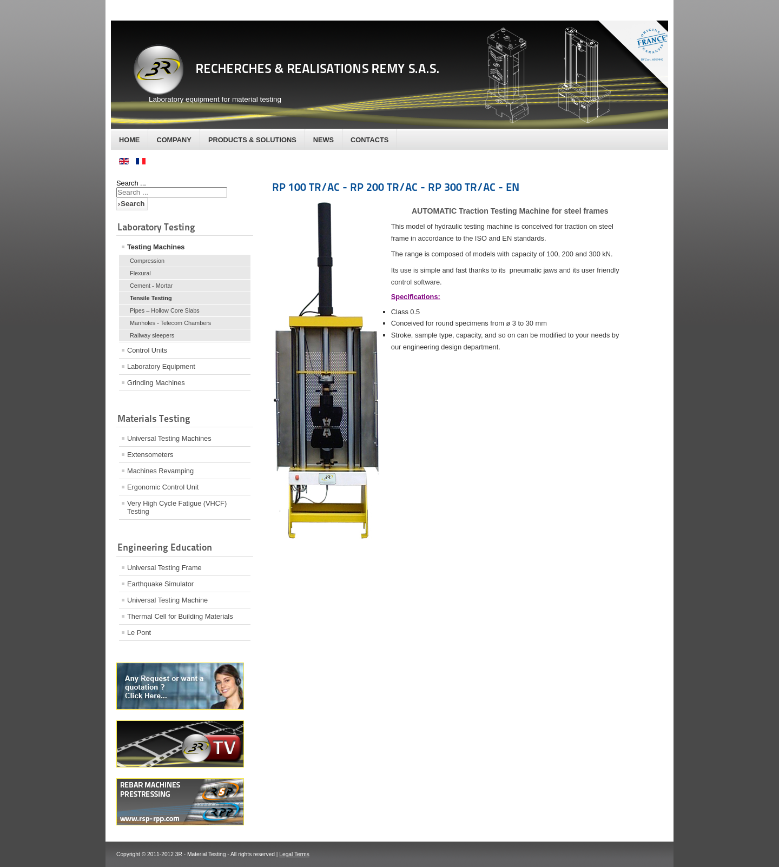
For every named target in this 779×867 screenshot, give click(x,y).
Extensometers (150, 455)
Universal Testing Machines (169, 438)
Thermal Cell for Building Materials (180, 616)
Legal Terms (294, 854)
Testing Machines (155, 247)
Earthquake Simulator (160, 584)
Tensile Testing (151, 298)
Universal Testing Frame (164, 568)
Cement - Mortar (151, 285)
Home (129, 140)
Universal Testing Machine (167, 600)
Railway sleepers (152, 335)
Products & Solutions (252, 140)
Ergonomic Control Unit (163, 487)
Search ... (131, 183)
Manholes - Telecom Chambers (170, 323)
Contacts (369, 140)
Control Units (147, 350)
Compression (147, 260)
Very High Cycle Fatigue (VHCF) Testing (177, 507)
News (323, 140)
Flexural (140, 273)
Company (173, 140)
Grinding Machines (156, 383)
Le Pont (139, 632)
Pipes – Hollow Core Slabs (165, 310)
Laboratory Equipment (161, 366)
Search (132, 204)
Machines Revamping (160, 471)
